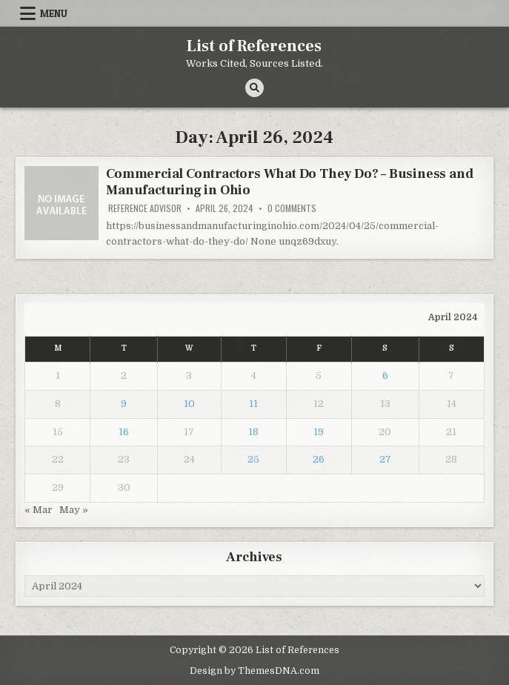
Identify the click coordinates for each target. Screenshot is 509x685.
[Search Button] (254, 88)
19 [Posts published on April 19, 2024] (318, 431)
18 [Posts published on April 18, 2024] (253, 431)
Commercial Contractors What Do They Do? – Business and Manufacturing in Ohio (289, 182)
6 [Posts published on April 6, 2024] (385, 375)
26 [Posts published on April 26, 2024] (319, 459)
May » (73, 509)
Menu (53, 13)
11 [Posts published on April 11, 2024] (253, 403)
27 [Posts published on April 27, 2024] (385, 459)
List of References (254, 46)
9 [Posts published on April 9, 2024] (124, 403)
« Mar (38, 509)
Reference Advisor (145, 208)
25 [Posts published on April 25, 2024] (253, 459)
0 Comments (291, 208)
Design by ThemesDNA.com (254, 671)
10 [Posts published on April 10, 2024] (189, 403)
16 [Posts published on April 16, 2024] (124, 431)
